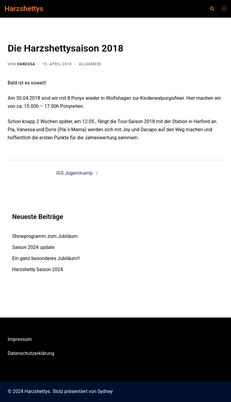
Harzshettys (23, 8)
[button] (211, 8)
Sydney (105, 391)
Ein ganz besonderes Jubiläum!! (46, 258)
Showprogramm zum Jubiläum (45, 236)
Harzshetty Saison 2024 (37, 269)
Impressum (20, 339)
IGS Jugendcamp (74, 173)
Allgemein (90, 64)
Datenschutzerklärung (31, 353)
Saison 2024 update (33, 247)
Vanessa (26, 64)
